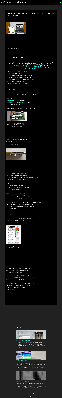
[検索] (28, 2)
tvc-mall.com (12, 189)
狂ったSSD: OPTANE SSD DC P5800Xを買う (24, 340)
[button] (7, 19)
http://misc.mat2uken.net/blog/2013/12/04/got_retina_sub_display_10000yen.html (31, 67)
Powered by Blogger (31, 393)
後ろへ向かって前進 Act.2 (14, 2)
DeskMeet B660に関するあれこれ (22, 360)
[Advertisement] (31, 315)
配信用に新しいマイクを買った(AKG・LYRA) (25, 381)
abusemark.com (10, 100)
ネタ (12, 289)
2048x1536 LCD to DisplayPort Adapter (16, 102)
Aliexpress (18, 187)
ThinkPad (9, 289)
